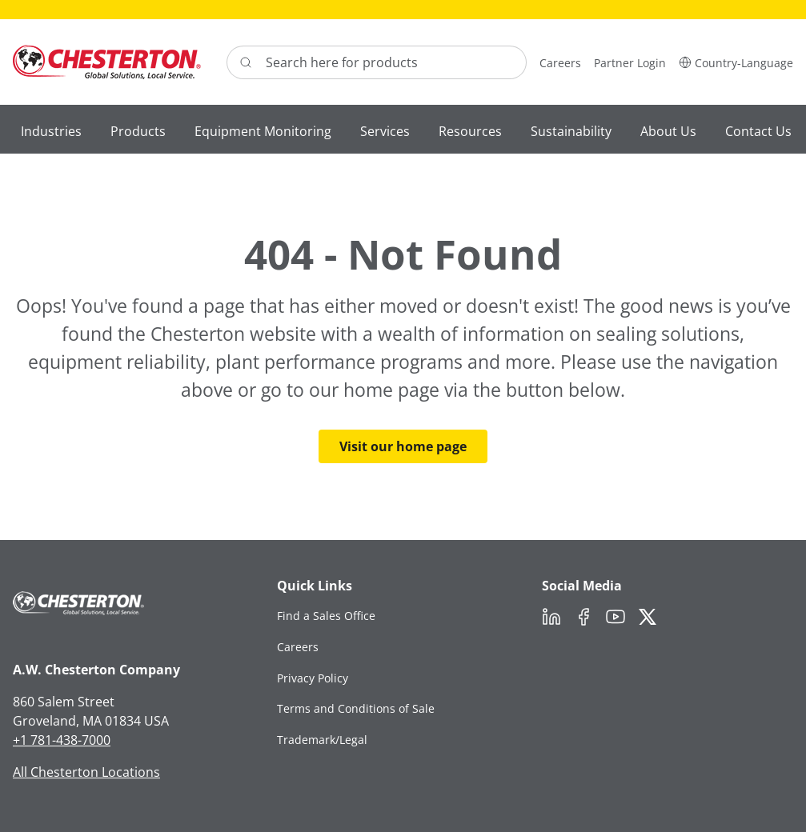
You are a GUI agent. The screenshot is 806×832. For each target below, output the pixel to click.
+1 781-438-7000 (61, 740)
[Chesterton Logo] (107, 62)
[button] (736, 62)
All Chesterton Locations (86, 772)
